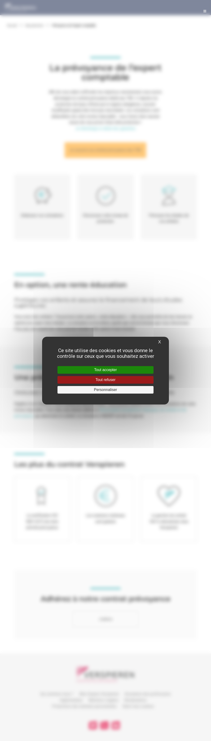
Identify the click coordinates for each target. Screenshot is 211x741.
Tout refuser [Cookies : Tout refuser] (105, 380)
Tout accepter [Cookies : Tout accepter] (105, 370)
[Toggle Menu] (205, 10)
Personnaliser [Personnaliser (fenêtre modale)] (105, 390)
